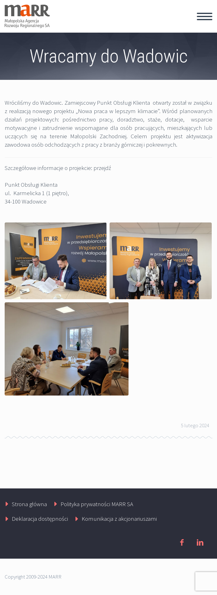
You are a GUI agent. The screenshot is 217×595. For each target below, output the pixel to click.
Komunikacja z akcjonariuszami (119, 518)
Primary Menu (204, 16)
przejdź (102, 168)
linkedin (200, 542)
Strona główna (29, 504)
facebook (181, 542)
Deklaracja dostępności (40, 518)
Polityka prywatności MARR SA (97, 504)
